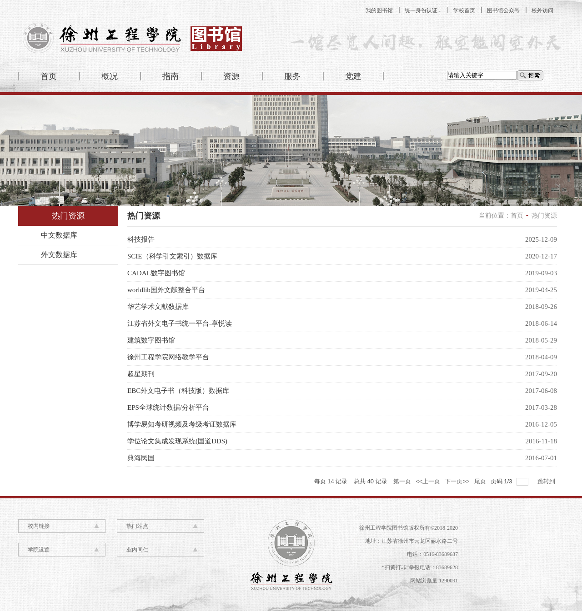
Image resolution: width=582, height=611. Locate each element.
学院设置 (39, 549)
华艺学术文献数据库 (158, 306)
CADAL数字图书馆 (156, 273)
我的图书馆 (379, 10)
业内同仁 (137, 549)
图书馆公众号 (503, 10)
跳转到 (547, 481)
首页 (48, 76)
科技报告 (141, 239)
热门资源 (544, 215)
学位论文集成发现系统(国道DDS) (177, 441)
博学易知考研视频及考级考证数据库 (181, 424)
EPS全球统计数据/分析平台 (168, 407)
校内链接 (39, 526)
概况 (109, 76)
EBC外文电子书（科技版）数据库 (178, 390)
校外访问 (542, 10)
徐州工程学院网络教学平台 (168, 357)
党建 (353, 76)
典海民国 (141, 458)
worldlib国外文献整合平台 (166, 289)
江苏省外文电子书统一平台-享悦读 (179, 323)
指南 (170, 76)
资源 (231, 76)
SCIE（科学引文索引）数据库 (172, 256)
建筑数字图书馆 (151, 340)
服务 (292, 76)
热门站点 (137, 526)
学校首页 (464, 10)
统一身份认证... (423, 10)
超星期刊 (141, 374)
